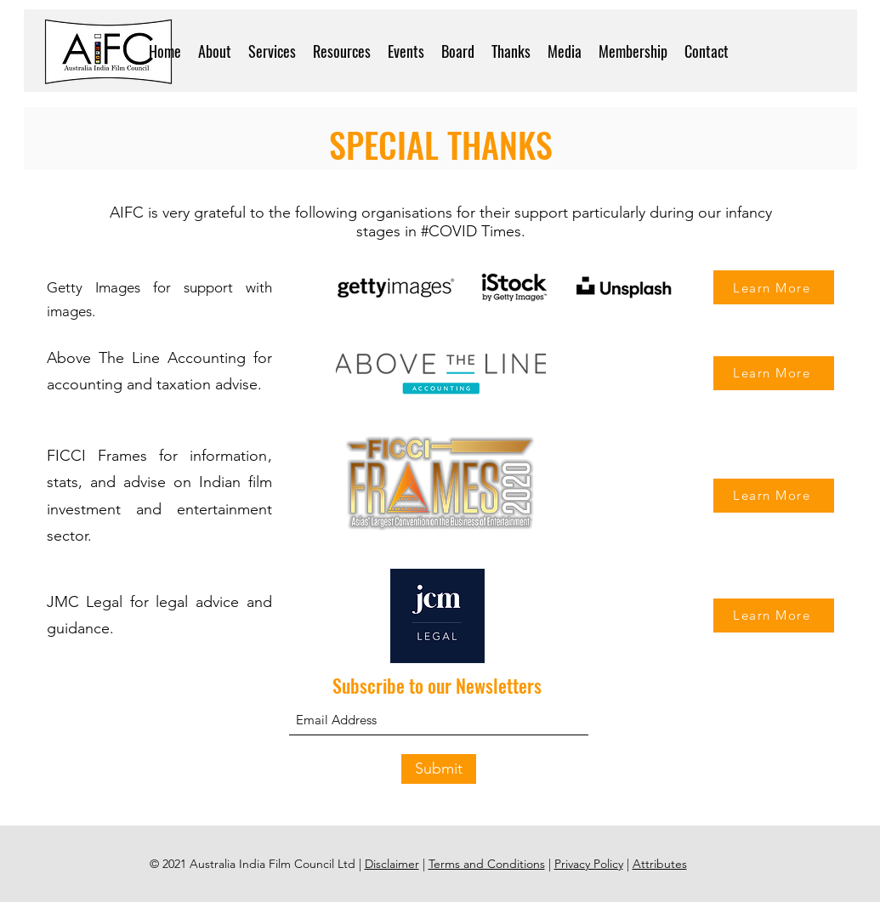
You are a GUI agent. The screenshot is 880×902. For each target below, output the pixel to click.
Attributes (660, 863)
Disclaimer (392, 863)
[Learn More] (773, 287)
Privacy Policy (588, 863)
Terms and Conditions (487, 863)
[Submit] (438, 769)
